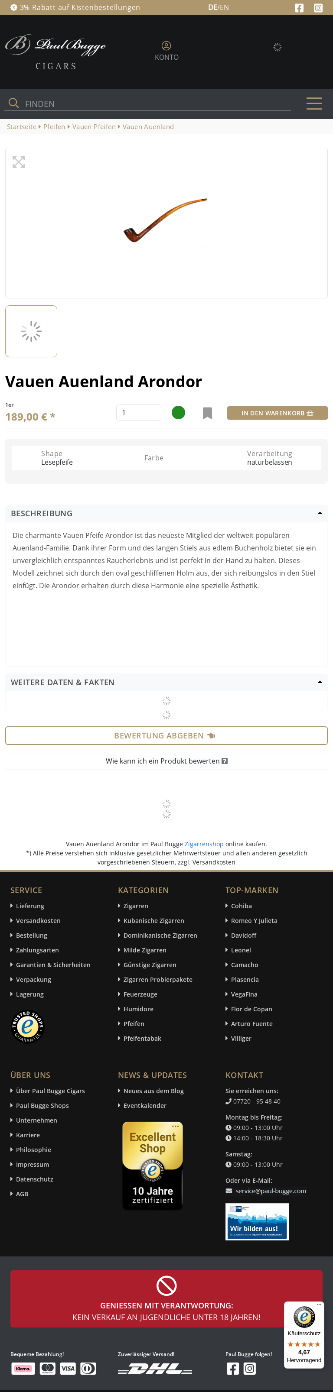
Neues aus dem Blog (154, 1091)
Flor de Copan (251, 1009)
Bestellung (31, 935)
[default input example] (138, 413)
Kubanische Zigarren (154, 920)
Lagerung (30, 994)
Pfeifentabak (142, 1038)
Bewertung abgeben (164, 735)
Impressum (32, 1164)
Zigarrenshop (204, 844)
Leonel (241, 950)
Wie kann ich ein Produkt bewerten (167, 761)
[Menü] (319, 1306)
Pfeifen (134, 1024)
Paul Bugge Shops (42, 1105)
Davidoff (243, 935)
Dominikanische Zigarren (160, 935)
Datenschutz (34, 1179)
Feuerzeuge (140, 994)
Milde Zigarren (145, 950)
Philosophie (33, 1150)
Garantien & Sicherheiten (53, 965)
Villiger (241, 1038)
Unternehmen (36, 1120)
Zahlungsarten (37, 950)
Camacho (244, 965)
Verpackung (33, 979)
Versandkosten (38, 920)
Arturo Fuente (252, 1024)
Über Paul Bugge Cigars (50, 1091)
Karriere (28, 1135)
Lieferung (30, 906)
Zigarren (136, 906)
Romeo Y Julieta (254, 920)
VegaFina (244, 994)
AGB (22, 1194)
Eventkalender (145, 1105)
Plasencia (245, 979)
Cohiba (241, 906)
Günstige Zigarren (150, 965)
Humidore (138, 1009)
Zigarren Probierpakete (158, 979)
